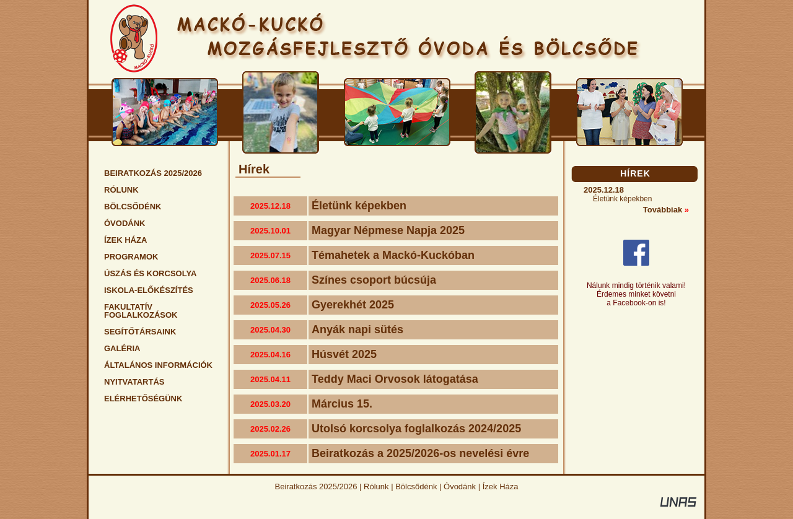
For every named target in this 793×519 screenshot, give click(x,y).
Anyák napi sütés (357, 329)
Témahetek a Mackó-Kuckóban (393, 255)
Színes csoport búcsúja (374, 280)
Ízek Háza (501, 486)
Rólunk (376, 486)
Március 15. (342, 404)
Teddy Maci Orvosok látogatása (395, 379)
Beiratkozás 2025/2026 (316, 486)
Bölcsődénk (416, 486)
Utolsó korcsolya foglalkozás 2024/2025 (416, 428)
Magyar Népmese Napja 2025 (388, 230)
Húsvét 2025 (344, 354)
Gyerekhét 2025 (353, 305)
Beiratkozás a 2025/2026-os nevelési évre (420, 453)
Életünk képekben (359, 205)
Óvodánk (460, 486)
